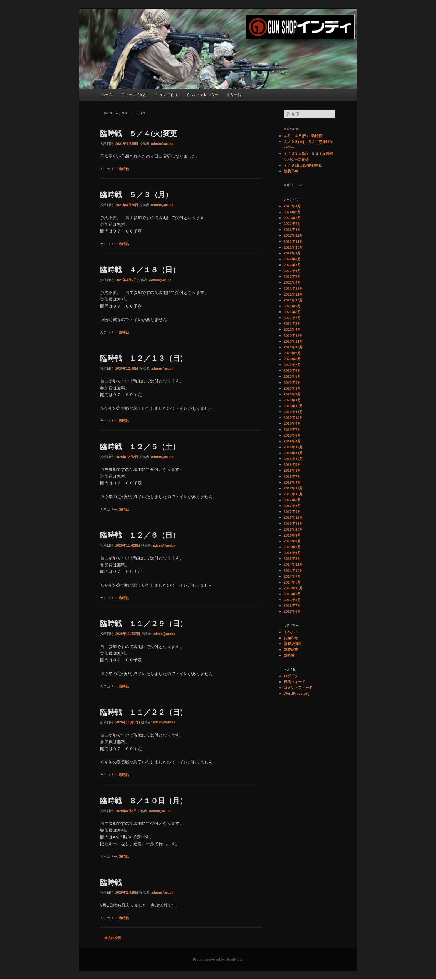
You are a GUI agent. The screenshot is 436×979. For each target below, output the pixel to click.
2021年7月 (292, 318)
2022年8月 (292, 259)
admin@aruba (162, 144)
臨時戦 (124, 169)
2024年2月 (292, 212)
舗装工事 (291, 171)
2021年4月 (292, 329)
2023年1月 (292, 230)
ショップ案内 (166, 95)
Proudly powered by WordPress (218, 959)
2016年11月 (293, 523)
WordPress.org (296, 693)
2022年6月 (292, 271)
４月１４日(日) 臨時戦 (303, 136)
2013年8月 (292, 600)
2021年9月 (292, 306)
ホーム (106, 95)
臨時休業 (291, 649)
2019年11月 (293, 412)
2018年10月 (293, 459)
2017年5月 (292, 506)
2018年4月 (292, 482)
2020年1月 (292, 400)
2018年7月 (292, 476)
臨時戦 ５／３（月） (136, 195)
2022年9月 (292, 253)
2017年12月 (293, 488)
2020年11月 (293, 341)
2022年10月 (293, 247)
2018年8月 (292, 470)
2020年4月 (292, 382)
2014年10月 (293, 570)
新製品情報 (293, 644)
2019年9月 (292, 423)
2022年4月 (292, 282)
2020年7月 (292, 365)
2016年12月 (293, 517)
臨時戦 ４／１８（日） (140, 270)
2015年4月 (292, 559)
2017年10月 (293, 494)
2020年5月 (292, 376)
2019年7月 (292, 429)
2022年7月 (292, 265)
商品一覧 (234, 95)
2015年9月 (292, 547)
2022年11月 (293, 241)
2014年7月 (292, 576)
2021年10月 (293, 300)
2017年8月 (292, 500)
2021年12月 (293, 288)
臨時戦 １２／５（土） (140, 446)
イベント (291, 632)
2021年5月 (292, 324)
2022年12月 (293, 235)
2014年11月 (293, 564)
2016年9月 (292, 535)
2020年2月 (292, 394)
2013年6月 (292, 611)
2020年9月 (292, 353)
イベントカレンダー (202, 95)
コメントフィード (298, 688)
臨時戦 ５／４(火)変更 (138, 133)
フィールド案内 (134, 95)
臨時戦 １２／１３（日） (143, 358)
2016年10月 (293, 529)
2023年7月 (292, 218)
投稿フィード (294, 682)
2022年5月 (292, 277)
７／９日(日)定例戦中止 (303, 165)
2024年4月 (292, 206)
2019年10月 (293, 418)
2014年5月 (292, 582)
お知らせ (291, 638)
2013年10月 (293, 588)
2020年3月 (292, 388)
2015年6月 (292, 553)
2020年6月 (292, 371)
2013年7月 (292, 606)
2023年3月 (292, 224)
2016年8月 (292, 541)
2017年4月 (292, 512)
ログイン (291, 676)
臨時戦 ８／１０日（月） (143, 801)
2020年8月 (292, 359)
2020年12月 (293, 335)
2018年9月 (292, 465)
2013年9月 (292, 594)
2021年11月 (293, 294)
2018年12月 (293, 447)
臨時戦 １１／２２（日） (143, 712)
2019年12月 (293, 406)
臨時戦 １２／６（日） (140, 535)
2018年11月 (293, 453)
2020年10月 (293, 347)
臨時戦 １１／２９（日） (143, 623)
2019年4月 (292, 441)
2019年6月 (292, 435)
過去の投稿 (110, 938)
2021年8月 (292, 312)
